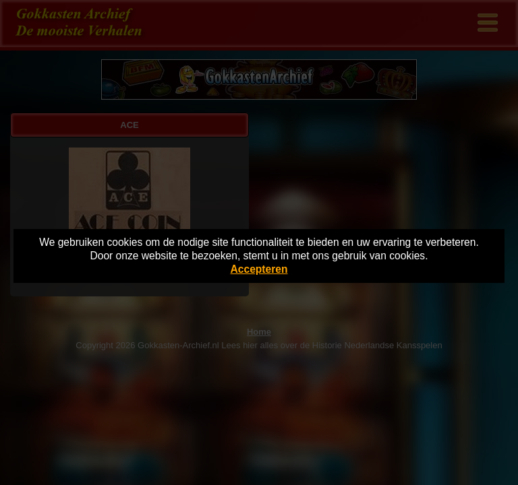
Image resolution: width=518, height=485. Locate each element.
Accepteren (259, 269)
